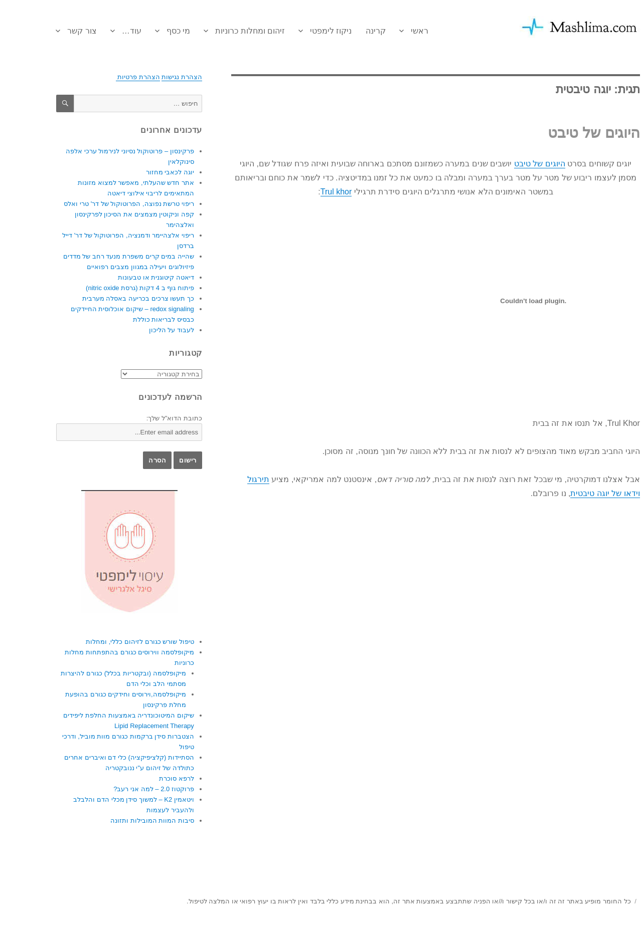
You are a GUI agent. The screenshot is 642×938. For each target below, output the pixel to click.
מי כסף (151, 31)
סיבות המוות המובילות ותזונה (125, 820)
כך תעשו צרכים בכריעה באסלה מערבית (111, 298)
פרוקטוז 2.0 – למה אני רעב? (126, 789)
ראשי (392, 31)
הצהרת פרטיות (111, 77)
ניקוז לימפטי (304, 31)
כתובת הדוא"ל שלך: (147, 418)
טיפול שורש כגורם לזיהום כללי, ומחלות (113, 641)
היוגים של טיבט (567, 133)
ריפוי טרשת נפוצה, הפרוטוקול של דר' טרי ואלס (102, 203)
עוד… (104, 31)
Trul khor (309, 191)
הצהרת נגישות (154, 77)
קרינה (349, 31)
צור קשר (54, 31)
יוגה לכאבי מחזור (143, 172)
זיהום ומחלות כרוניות (223, 31)
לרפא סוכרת (149, 778)
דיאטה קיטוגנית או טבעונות (129, 277)
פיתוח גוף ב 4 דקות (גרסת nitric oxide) (113, 288)
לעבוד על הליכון (144, 330)
